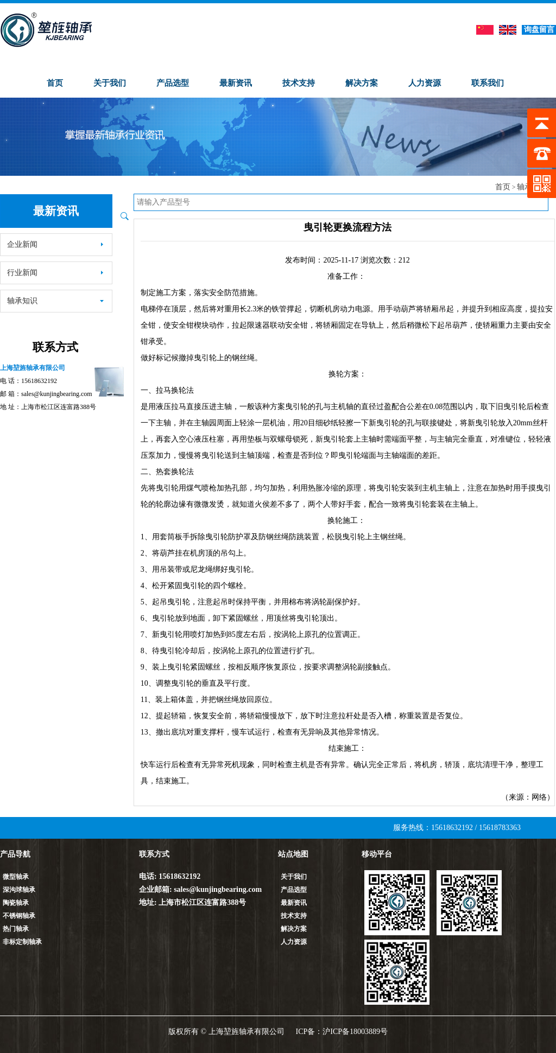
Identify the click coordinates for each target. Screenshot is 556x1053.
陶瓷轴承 (16, 903)
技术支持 (298, 83)
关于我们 (109, 83)
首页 (55, 83)
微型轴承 (16, 876)
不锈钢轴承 (19, 916)
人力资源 (424, 83)
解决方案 (361, 83)
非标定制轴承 (22, 942)
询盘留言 (539, 29)
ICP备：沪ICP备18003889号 (342, 1032)
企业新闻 (55, 244)
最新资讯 (235, 83)
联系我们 (487, 83)
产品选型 (172, 83)
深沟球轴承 (19, 890)
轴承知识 (55, 301)
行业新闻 (55, 273)
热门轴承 (16, 929)
